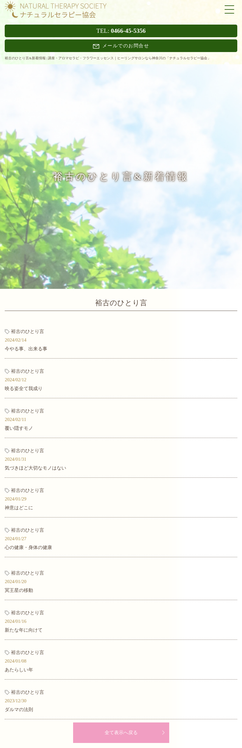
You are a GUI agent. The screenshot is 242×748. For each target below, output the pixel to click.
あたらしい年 (19, 669)
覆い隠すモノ (19, 428)
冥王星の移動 (19, 590)
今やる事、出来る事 (26, 348)
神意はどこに (19, 507)
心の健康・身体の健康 (28, 547)
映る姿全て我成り (24, 388)
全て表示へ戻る (121, 732)
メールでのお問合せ (121, 45)
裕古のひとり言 (27, 331)
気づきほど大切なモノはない (35, 467)
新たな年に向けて (24, 630)
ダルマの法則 (19, 709)
